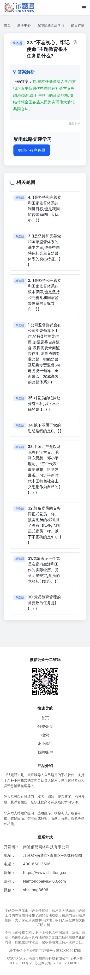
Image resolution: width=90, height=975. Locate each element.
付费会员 (45, 726)
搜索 (45, 735)
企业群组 (45, 743)
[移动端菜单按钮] (84, 7)
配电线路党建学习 (50, 25)
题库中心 (24, 25)
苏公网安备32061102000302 (57, 963)
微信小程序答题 (31, 150)
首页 (7, 25)
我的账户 (45, 752)
